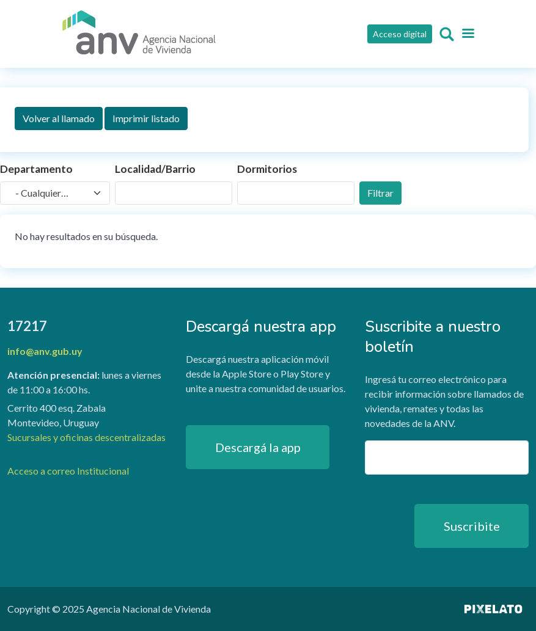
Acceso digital (400, 34)
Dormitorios (267, 168)
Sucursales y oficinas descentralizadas (86, 437)
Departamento (36, 168)
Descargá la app (258, 447)
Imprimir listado (146, 118)
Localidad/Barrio (155, 168)
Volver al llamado (59, 118)
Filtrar (380, 193)
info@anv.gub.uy (45, 351)
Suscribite (472, 526)
